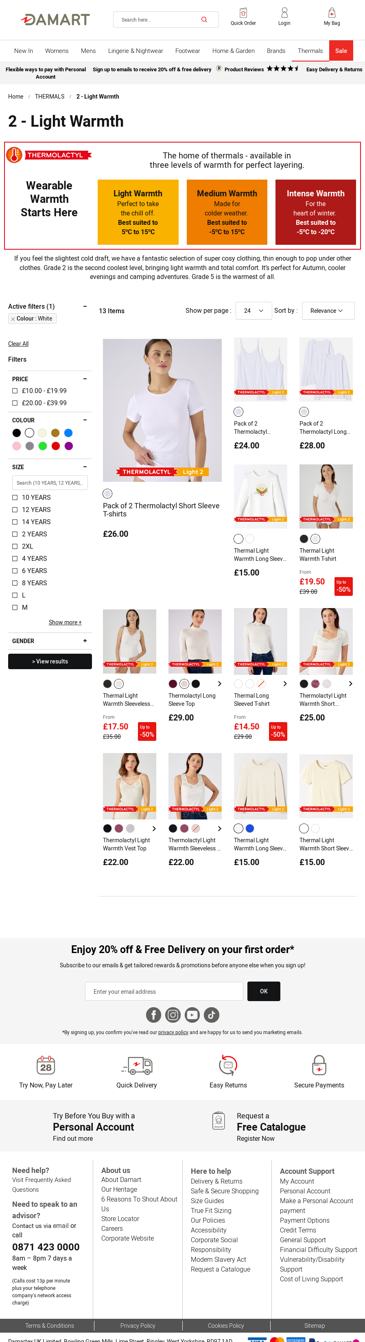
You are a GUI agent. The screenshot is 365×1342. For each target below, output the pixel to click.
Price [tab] (20, 376)
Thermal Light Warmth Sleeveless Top (127, 691)
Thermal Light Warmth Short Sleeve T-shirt (325, 832)
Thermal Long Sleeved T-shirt (252, 691)
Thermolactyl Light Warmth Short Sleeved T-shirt (323, 691)
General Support (303, 1226)
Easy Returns (228, 1071)
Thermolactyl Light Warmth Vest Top (126, 831)
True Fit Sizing (211, 1196)
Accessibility (208, 1216)
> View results (50, 659)
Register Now (256, 1124)
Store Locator (120, 1204)
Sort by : (286, 308)
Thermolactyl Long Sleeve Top (192, 691)
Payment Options (304, 1206)
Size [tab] (18, 464)
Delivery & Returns (216, 1167)
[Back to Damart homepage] (55, 19)
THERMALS (50, 94)
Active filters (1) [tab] (31, 304)
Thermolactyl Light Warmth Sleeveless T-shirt (192, 832)
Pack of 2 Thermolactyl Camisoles (250, 425)
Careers (112, 1214)
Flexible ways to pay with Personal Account (45, 72)
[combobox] (166, 19)
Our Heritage (119, 1175)
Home (16, 94)
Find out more (73, 1124)
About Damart (121, 1165)
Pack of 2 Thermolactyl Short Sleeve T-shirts (161, 507)
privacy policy (173, 1018)
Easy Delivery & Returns (334, 69)
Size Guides (207, 1186)
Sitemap (314, 1304)
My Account (296, 1167)
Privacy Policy (138, 1304)
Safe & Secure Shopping (224, 1177)
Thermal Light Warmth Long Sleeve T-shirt (260, 550)
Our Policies (207, 1206)
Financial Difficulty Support (317, 1235)
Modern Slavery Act (218, 1245)
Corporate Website (127, 1224)
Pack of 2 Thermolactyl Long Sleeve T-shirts (323, 425)
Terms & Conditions (50, 1304)
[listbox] (108, 490)
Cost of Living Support (311, 1265)
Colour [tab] (23, 418)
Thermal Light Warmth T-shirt (318, 550)
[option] (107, 490)
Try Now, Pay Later (45, 1071)
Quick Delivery (136, 1071)
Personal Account (304, 1177)
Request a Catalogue (220, 1255)
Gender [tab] (23, 638)
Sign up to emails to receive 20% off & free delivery (152, 69)
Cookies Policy (226, 1304)
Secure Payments (319, 1071)
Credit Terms (298, 1216)
